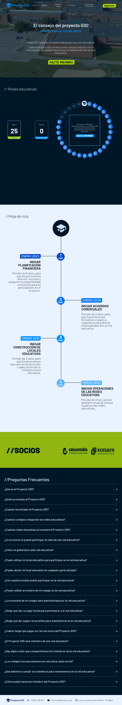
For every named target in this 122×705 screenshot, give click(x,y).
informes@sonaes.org (59, 700)
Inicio (34, 5)
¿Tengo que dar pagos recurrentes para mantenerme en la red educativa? (47, 620)
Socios (72, 5)
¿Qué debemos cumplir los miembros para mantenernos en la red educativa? (49, 671)
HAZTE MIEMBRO (85, 135)
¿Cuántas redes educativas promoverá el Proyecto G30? (37, 529)
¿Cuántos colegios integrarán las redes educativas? (34, 519)
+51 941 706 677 (35, 700)
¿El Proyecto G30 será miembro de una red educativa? (36, 641)
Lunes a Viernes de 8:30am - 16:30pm (94, 700)
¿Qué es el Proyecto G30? (19, 489)
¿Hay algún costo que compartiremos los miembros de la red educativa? (47, 651)
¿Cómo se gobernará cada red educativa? (29, 550)
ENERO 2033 (112, 383)
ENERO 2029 (112, 301)
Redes (44, 5)
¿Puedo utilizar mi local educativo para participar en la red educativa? (45, 560)
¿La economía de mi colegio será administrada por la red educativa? (44, 600)
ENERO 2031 (10, 339)
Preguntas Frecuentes (89, 5)
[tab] (61, 489)
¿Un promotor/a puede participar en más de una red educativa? (42, 539)
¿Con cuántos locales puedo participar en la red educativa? (39, 580)
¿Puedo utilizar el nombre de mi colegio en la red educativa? (39, 590)
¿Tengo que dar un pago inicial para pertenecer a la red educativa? (43, 610)
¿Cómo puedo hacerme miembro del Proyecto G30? (34, 681)
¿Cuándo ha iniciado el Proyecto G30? (26, 509)
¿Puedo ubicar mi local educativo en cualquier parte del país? (40, 570)
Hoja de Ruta (58, 5)
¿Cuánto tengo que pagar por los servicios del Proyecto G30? (40, 631)
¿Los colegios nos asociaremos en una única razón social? (38, 661)
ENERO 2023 (10, 257)
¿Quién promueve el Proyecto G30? (24, 499)
